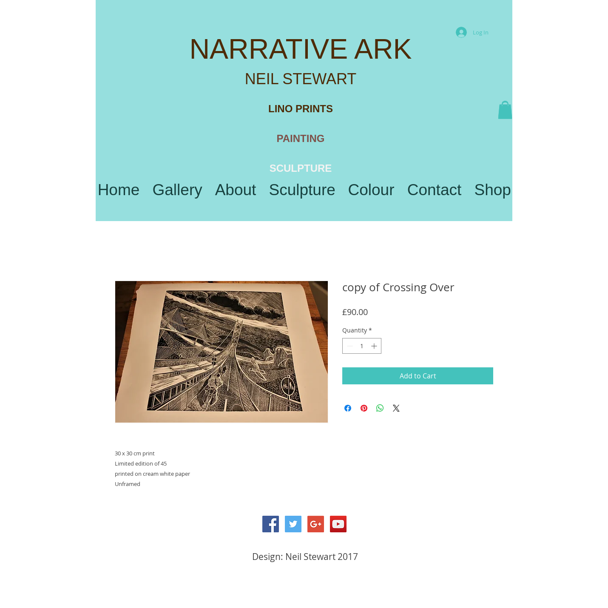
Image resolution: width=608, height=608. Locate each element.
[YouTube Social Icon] (338, 524)
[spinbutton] (361, 345)
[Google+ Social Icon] (315, 524)
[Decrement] (349, 345)
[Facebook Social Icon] (270, 524)
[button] (505, 110)
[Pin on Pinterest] (364, 408)
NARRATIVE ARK (300, 49)
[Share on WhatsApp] (380, 408)
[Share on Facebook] (348, 408)
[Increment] (374, 345)
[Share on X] (396, 408)
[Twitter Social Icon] (293, 524)
